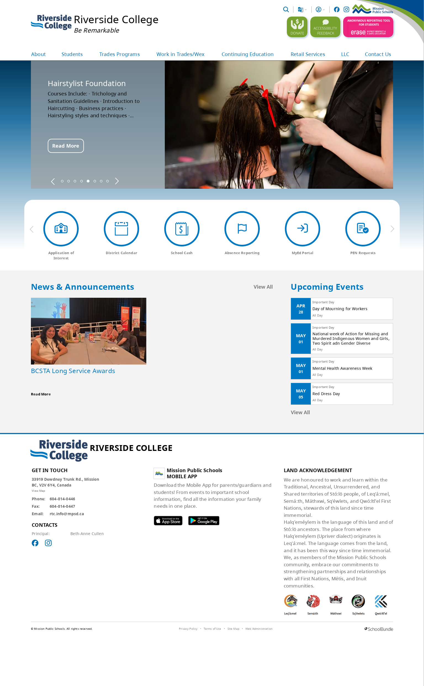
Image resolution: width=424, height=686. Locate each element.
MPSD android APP (203, 520)
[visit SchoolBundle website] (378, 629)
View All (263, 286)
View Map (38, 491)
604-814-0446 (62, 498)
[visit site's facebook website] (35, 543)
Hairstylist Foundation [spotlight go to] (87, 83)
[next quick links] (392, 229)
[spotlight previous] (53, 181)
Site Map (233, 629)
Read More (65, 145)
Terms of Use (212, 629)
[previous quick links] (31, 229)
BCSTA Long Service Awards (73, 370)
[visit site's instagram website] (48, 543)
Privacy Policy (188, 629)
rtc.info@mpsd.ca (67, 513)
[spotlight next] (117, 181)
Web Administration (258, 629)
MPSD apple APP (168, 520)
